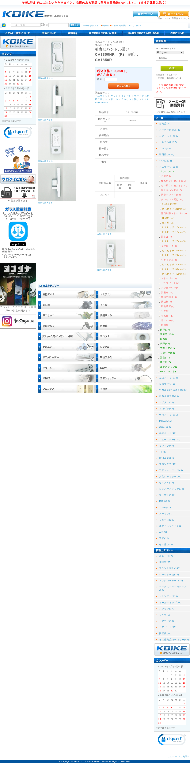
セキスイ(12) (166, 482)
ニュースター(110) (169, 439)
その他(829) (166, 544)
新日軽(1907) (166, 154)
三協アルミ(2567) (169, 136)
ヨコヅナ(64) (166, 408)
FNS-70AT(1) (169, 204)
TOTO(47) (165, 507)
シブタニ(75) (166, 402)
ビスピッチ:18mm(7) (174, 232)
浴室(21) (165, 357)
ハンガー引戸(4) (170, 287)
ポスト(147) (166, 556)
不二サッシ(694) (168, 167)
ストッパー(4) (169, 278)
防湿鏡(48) (165, 633)
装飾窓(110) (167, 334)
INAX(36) (164, 501)
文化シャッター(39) (170, 476)
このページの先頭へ (179, 756)
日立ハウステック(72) (171, 489)
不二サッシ (101, 96)
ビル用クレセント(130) (174, 185)
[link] (18, 133)
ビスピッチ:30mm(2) (174, 264)
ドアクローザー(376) (171, 580)
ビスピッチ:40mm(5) (174, 273)
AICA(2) (164, 532)
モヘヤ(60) (165, 614)
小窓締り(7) (167, 315)
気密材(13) (167, 292)
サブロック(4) (169, 246)
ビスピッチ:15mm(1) (174, 227)
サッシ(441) (167, 171)
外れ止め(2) (167, 320)
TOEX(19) (165, 148)
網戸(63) (165, 343)
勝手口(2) (165, 362)
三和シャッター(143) (171, 470)
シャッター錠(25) (169, 574)
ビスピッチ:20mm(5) (174, 241)
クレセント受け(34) (172, 199)
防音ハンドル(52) (171, 194)
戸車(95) (166, 176)
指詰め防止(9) (169, 297)
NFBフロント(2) (169, 371)
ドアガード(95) (168, 627)
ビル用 (146, 96)
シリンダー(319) (168, 596)
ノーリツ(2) (166, 513)
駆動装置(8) (167, 306)
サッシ (114, 96)
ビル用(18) (168, 222)
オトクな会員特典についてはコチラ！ (126, 25)
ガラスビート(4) (170, 283)
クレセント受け (130, 96)
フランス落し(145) (169, 568)
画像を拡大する (45, 78)
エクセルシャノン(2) (171, 526)
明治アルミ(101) (168, 414)
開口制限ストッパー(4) (174, 213)
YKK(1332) (165, 160)
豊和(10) (164, 538)
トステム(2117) (168, 142)
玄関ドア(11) (167, 348)
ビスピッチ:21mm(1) (174, 208)
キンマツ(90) (166, 445)
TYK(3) (163, 451)
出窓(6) (164, 339)
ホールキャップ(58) (170, 602)
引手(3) (165, 311)
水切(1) (165, 325)
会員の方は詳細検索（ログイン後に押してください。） (171, 88)
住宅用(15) (168, 218)
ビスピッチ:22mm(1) (174, 250)
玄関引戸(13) (167, 353)
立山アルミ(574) (168, 377)
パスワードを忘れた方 (89, 25)
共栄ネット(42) (168, 433)
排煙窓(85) (165, 562)
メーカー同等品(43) (170, 130)
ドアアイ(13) (166, 621)
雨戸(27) (165, 329)
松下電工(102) (167, 495)
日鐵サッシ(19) (168, 384)
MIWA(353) (165, 421)
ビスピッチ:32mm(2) (174, 269)
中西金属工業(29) (169, 396)
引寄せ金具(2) (169, 260)
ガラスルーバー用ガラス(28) (173, 588)
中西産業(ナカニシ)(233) (173, 390)
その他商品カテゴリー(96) (174, 639)
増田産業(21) (166, 458)
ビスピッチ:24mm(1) (174, 255)
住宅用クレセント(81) (173, 180)
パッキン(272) (167, 608)
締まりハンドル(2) (171, 190)
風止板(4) (166, 301)
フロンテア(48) (168, 464)
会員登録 (105, 25)
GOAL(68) (165, 427)
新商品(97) (165, 123)
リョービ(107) (167, 519)
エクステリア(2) (169, 367)
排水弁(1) (166, 236)
